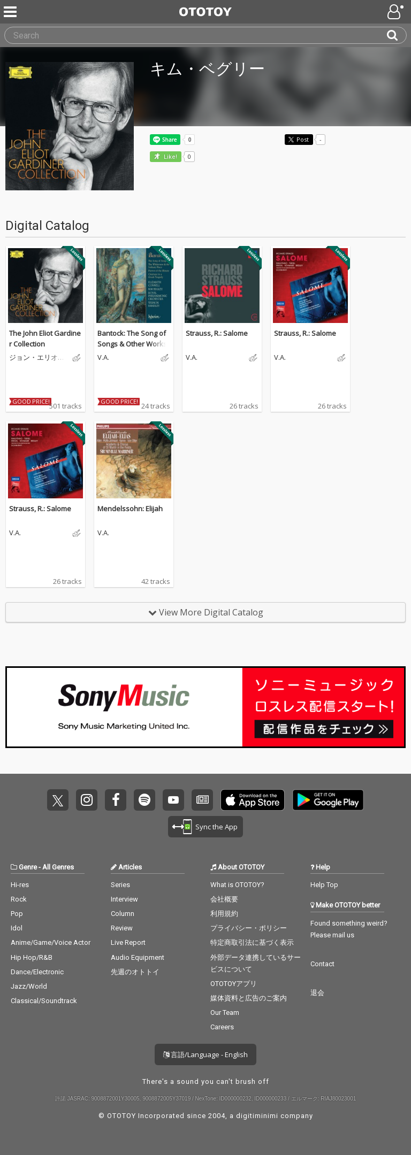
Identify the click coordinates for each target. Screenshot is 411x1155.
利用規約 (224, 914)
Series (120, 885)
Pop (17, 914)
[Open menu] (396, 12)
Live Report (128, 942)
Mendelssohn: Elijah (130, 508)
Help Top (324, 885)
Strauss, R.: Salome (217, 333)
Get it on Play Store (328, 800)
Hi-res (20, 885)
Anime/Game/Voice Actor (50, 942)
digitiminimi (257, 1116)
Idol (16, 928)
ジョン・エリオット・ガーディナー (37, 357)
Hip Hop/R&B (31, 957)
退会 (317, 993)
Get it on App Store (252, 800)
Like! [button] (169, 156)
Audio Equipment (137, 957)
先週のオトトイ (135, 972)
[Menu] (11, 12)
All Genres (58, 867)
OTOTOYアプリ (233, 984)
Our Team (224, 1012)
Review (122, 928)
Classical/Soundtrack (44, 1001)
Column (122, 914)
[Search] (396, 35)
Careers (222, 1027)
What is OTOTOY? (237, 885)
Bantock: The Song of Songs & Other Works (132, 338)
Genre (28, 867)
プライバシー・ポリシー (248, 928)
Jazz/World (29, 986)
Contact (322, 964)
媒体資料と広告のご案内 (248, 998)
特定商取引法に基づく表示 (252, 942)
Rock (19, 899)
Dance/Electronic (37, 972)
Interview (124, 899)
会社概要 (224, 899)
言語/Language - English (205, 1054)
